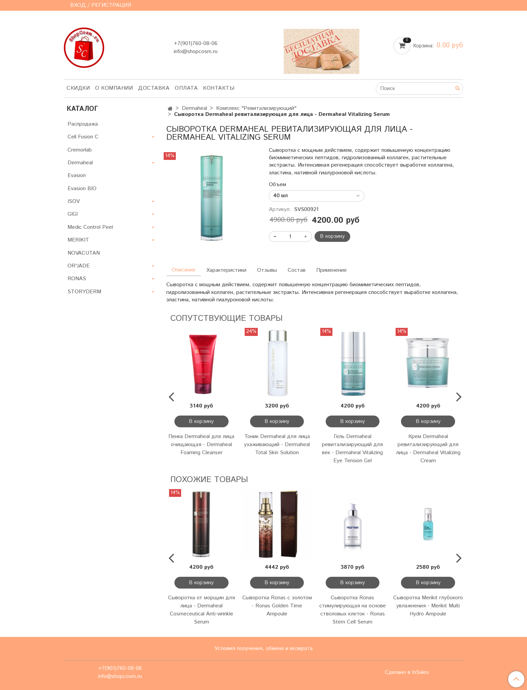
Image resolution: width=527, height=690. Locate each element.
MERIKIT (78, 240)
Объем (277, 184)
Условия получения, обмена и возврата (263, 648)
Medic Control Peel (90, 227)
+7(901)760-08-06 (195, 43)
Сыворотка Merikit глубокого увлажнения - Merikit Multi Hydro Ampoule (428, 606)
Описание (184, 270)
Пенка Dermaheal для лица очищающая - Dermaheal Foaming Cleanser (201, 445)
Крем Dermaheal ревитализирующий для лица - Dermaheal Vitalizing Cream (428, 449)
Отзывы (267, 270)
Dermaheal (194, 108)
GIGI (73, 214)
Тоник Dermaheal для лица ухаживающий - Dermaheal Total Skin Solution (277, 445)
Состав (297, 270)
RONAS (77, 279)
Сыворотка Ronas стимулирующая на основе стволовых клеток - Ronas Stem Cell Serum (352, 610)
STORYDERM (84, 292)
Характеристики (226, 270)
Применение (331, 270)
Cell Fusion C (83, 137)
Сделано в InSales (407, 672)
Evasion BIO (82, 188)
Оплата (186, 88)
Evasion (77, 175)
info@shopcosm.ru (195, 51)
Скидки (78, 88)
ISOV (74, 201)
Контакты (218, 88)
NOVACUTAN (84, 253)
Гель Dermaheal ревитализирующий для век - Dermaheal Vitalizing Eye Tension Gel (352, 449)
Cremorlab (80, 150)
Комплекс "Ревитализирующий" (256, 108)
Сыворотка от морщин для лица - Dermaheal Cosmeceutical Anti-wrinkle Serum (201, 610)
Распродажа (83, 124)
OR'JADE (79, 266)
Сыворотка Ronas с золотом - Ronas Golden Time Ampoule (277, 606)
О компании (114, 88)
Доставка (153, 88)
